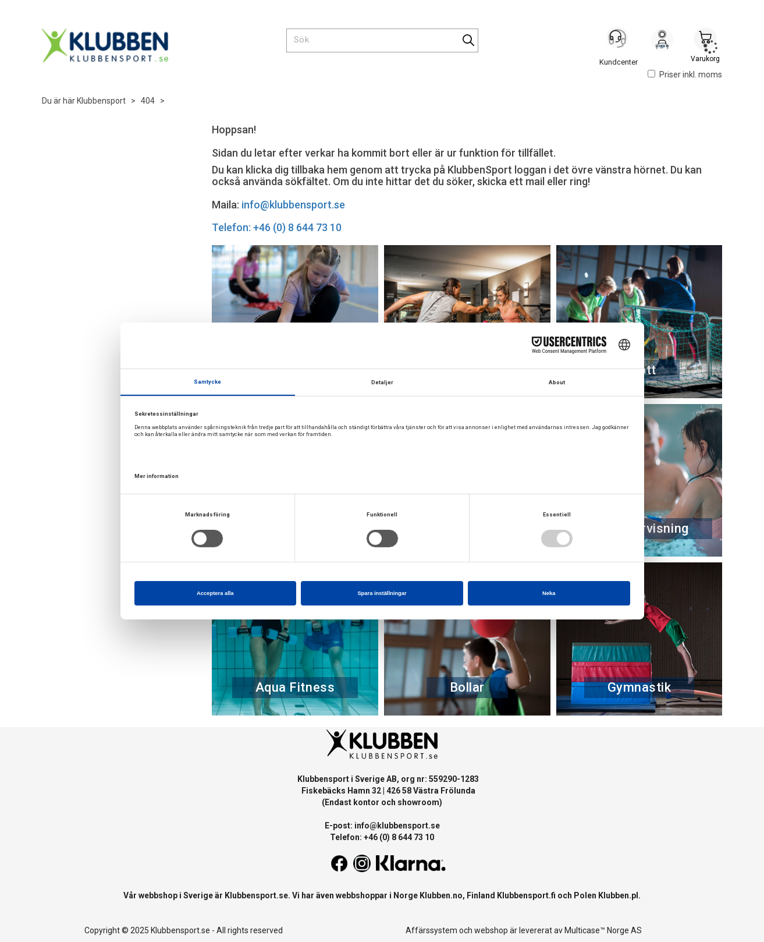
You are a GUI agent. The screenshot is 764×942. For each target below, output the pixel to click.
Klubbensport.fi (526, 895)
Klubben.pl (618, 895)
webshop (491, 930)
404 (148, 100)
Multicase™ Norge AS (603, 930)
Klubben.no (441, 895)
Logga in (662, 41)
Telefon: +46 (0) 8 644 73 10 (277, 227)
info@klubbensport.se (293, 205)
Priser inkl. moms (685, 74)
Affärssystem (431, 930)
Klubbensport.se (256, 895)
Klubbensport (101, 100)
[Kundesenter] (619, 40)
